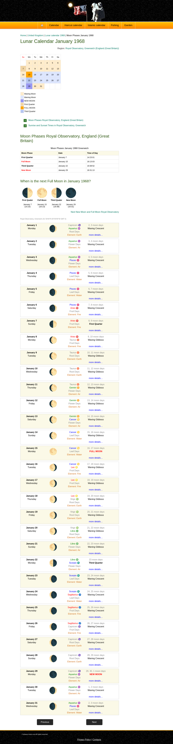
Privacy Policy (84, 739)
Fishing (115, 25)
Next (94, 722)
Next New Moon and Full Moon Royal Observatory (95, 212)
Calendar (54, 25)
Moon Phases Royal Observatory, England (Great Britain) (55, 120)
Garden (128, 25)
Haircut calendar (73, 25)
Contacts (97, 739)
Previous (45, 722)
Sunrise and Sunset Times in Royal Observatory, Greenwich (57, 125)
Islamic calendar (96, 25)
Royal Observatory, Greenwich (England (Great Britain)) (92, 48)
